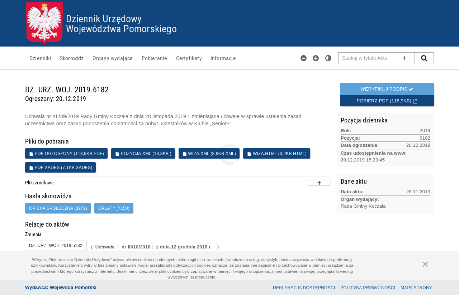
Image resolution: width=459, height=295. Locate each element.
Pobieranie (154, 58)
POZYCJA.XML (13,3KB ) (143, 153)
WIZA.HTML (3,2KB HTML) (277, 153)
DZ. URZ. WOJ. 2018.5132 (55, 245)
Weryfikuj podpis (386, 89)
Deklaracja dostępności (304, 287)
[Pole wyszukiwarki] (376, 58)
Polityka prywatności (367, 287)
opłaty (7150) (113, 208)
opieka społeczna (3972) (58, 208)
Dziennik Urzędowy (104, 18)
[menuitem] (40, 58)
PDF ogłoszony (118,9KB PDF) (66, 153)
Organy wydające (113, 58)
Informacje (223, 58)
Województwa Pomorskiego (121, 28)
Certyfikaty (189, 58)
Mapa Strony (416, 287)
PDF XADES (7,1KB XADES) (60, 167)
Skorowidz (72, 58)
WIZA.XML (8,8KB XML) (209, 153)
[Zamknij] (425, 264)
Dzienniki (40, 58)
